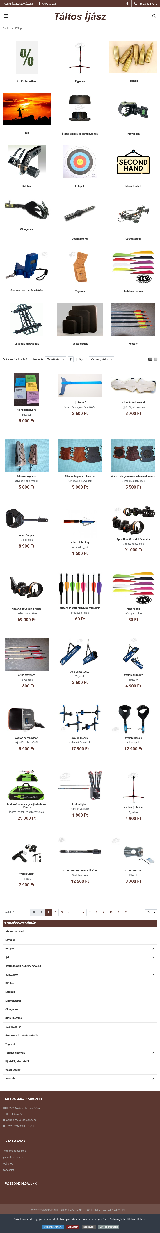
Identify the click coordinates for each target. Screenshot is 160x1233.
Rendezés (37, 359)
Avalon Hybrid (80, 804)
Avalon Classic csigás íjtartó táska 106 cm (27, 806)
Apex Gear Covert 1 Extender (133, 539)
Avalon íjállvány (133, 807)
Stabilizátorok (80, 238)
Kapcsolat (49, 3)
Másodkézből (133, 186)
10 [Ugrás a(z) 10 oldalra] (111, 912)
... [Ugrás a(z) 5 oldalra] (76, 912)
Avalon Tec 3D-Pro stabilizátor (80, 870)
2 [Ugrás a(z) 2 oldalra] (55, 912)
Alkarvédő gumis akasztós (80, 476)
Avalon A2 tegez (79, 671)
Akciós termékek (26, 81)
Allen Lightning (80, 542)
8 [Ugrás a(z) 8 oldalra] (96, 912)
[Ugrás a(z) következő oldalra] (118, 912)
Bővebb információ (109, 1227)
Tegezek (80, 291)
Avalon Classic (79, 737)
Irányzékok (133, 133)
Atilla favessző (26, 675)
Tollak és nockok (133, 291)
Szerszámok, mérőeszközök (26, 290)
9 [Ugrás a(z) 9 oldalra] (103, 912)
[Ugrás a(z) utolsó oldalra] (126, 912)
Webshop (8, 1163)
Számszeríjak (133, 238)
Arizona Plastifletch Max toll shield (80, 607)
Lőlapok (80, 186)
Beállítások (88, 1227)
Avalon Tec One (133, 870)
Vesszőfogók (80, 343)
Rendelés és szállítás (14, 1150)
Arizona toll (133, 608)
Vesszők (133, 343)
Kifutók (26, 186)
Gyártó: (83, 359)
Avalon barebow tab (26, 737)
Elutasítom (73, 1227)
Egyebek (80, 81)
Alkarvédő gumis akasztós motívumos (133, 476)
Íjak (26, 132)
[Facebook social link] (127, 4)
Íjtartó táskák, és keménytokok (80, 133)
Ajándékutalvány (26, 409)
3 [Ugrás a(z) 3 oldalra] (62, 912)
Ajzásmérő (80, 402)
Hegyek (133, 80)
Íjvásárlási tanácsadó (15, 1157)
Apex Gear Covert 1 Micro (26, 608)
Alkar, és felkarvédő (133, 402)
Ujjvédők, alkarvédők (27, 343)
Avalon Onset (26, 873)
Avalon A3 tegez (133, 675)
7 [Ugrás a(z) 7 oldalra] (90, 912)
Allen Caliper (26, 535)
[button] (154, 16)
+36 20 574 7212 (147, 3)
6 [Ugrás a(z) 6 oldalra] (83, 912)
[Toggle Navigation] (6, 16)
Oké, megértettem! (53, 1227)
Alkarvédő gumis (26, 476)
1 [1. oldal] (48, 912)
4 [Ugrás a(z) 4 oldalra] (69, 912)
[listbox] (55, 359)
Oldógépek (26, 229)
